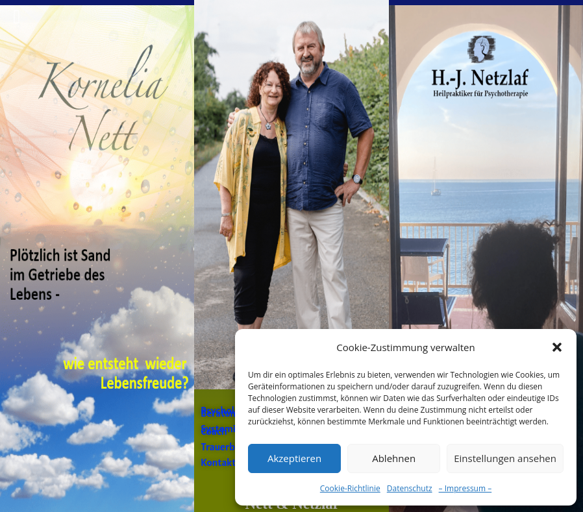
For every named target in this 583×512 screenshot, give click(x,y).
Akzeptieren (294, 458)
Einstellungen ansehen (505, 458)
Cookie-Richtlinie (350, 488)
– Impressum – (465, 488)
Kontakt (218, 462)
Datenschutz (409, 488)
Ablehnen (394, 458)
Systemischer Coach (230, 429)
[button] (557, 347)
